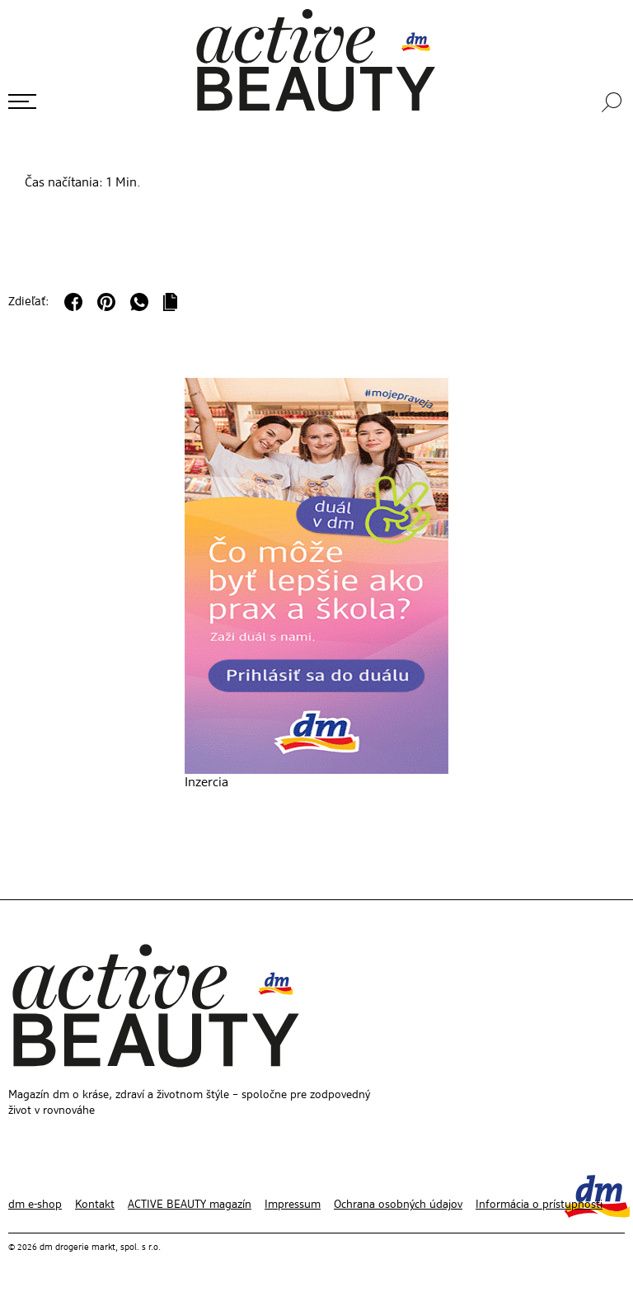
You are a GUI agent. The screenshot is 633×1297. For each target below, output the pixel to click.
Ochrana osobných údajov (398, 1204)
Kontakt (95, 1204)
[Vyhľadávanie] (613, 102)
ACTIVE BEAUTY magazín (189, 1204)
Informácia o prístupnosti (539, 1204)
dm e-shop (35, 1204)
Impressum (293, 1204)
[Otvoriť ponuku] (22, 101)
